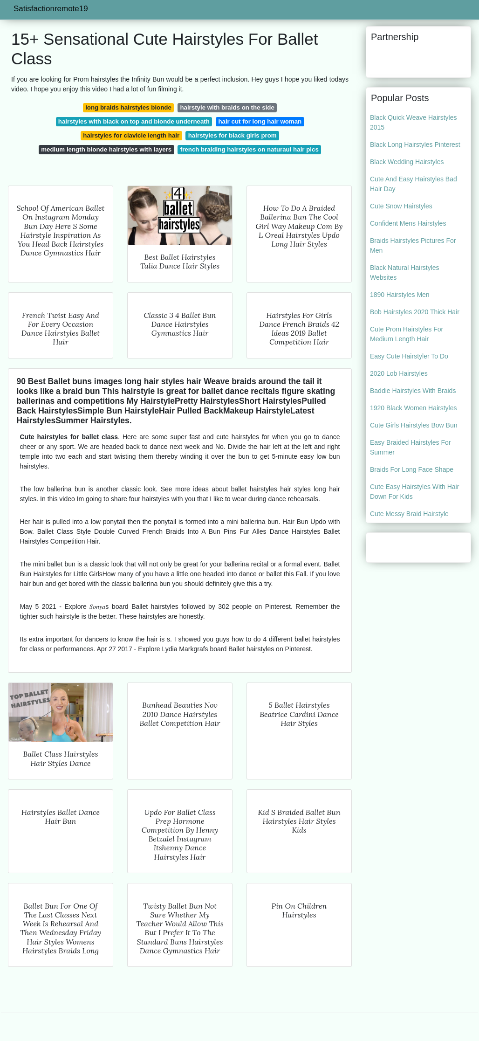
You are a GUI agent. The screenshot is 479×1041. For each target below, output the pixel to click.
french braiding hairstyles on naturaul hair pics (249, 149)
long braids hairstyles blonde (128, 107)
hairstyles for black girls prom (232, 135)
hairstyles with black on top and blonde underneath (134, 121)
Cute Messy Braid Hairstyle (409, 513)
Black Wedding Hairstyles (407, 161)
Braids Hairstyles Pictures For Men (413, 245)
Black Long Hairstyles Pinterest (415, 144)
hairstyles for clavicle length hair (131, 135)
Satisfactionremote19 (51, 8)
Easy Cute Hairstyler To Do (409, 356)
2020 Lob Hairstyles (399, 373)
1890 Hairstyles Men (400, 294)
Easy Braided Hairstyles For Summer (410, 447)
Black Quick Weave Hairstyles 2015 (413, 122)
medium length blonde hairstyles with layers (106, 149)
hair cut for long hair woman (259, 121)
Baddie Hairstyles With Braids (413, 390)
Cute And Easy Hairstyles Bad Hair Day (413, 184)
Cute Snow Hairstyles (401, 206)
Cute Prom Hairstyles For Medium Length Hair (406, 334)
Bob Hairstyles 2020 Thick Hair (414, 312)
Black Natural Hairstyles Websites (404, 272)
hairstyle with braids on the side (227, 107)
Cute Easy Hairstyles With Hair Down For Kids (414, 491)
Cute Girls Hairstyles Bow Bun (414, 425)
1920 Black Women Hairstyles (413, 408)
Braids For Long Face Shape (411, 469)
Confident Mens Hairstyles (408, 223)
